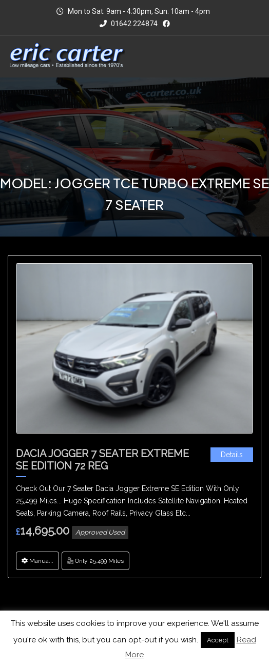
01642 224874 (129, 23)
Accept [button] (217, 640)
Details (232, 454)
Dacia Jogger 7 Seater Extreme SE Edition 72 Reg (102, 459)
